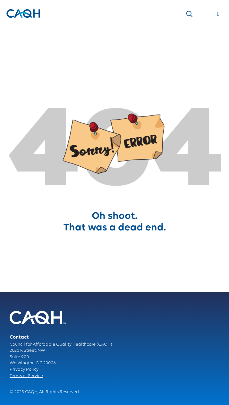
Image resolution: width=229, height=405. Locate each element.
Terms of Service (26, 376)
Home (12, 34)
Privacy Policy (24, 369)
